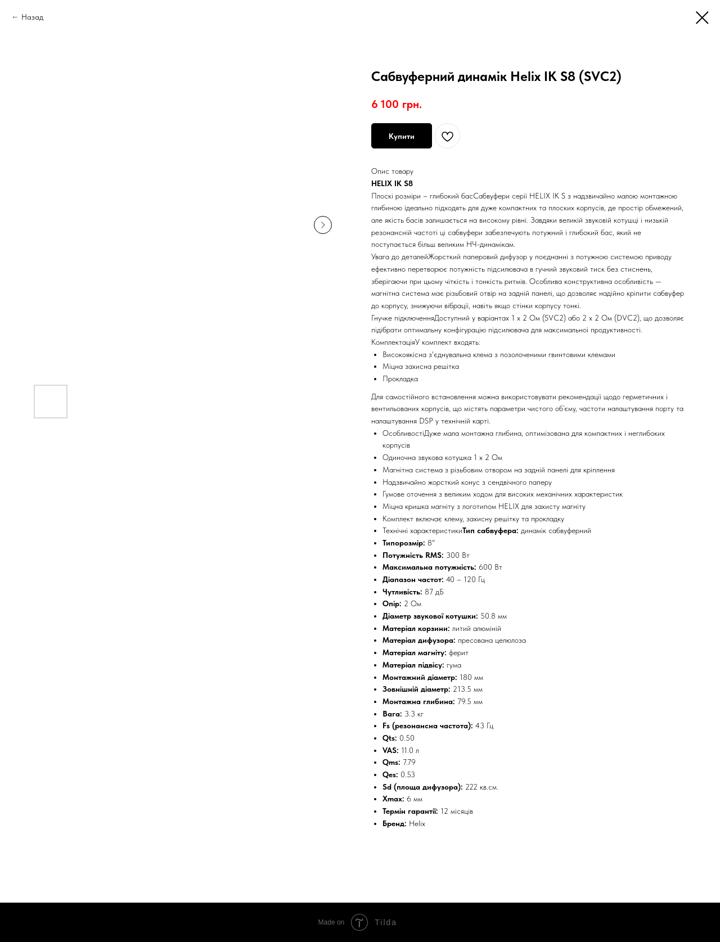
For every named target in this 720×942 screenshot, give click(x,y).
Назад (32, 16)
